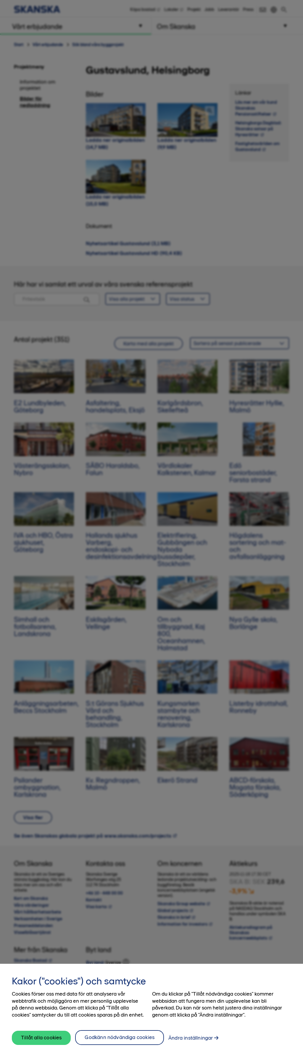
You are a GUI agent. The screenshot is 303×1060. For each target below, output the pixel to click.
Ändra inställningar (190, 1041)
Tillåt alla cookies (41, 1041)
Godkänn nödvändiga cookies (119, 1041)
